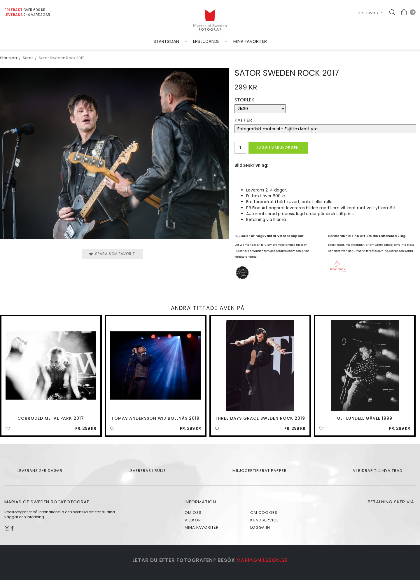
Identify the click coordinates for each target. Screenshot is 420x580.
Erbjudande (206, 41)
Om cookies (263, 512)
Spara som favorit (112, 253)
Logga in (260, 527)
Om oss (193, 512)
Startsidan (166, 41)
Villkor (193, 520)
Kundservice (264, 520)
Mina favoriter (250, 41)
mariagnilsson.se (262, 560)
